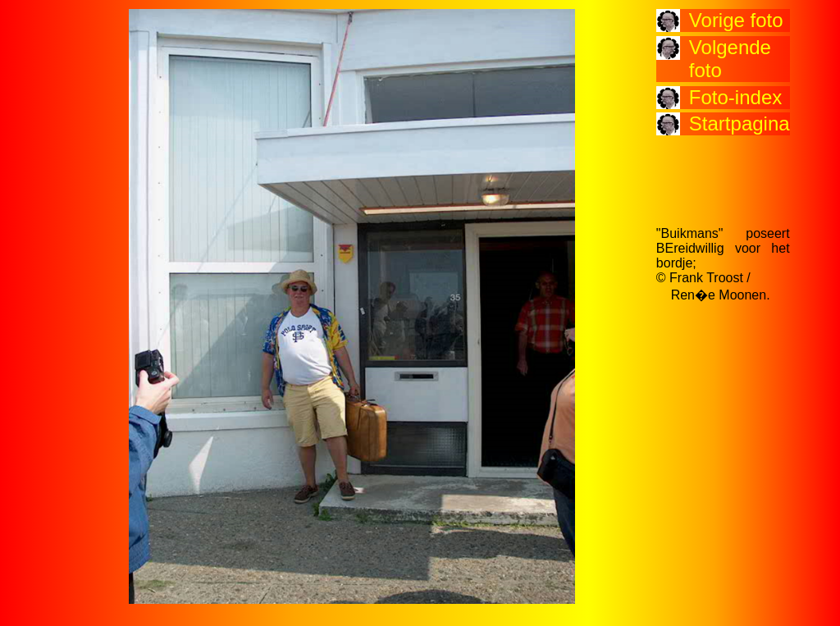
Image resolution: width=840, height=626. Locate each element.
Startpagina (739, 123)
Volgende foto (730, 58)
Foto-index (735, 97)
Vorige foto (736, 20)
